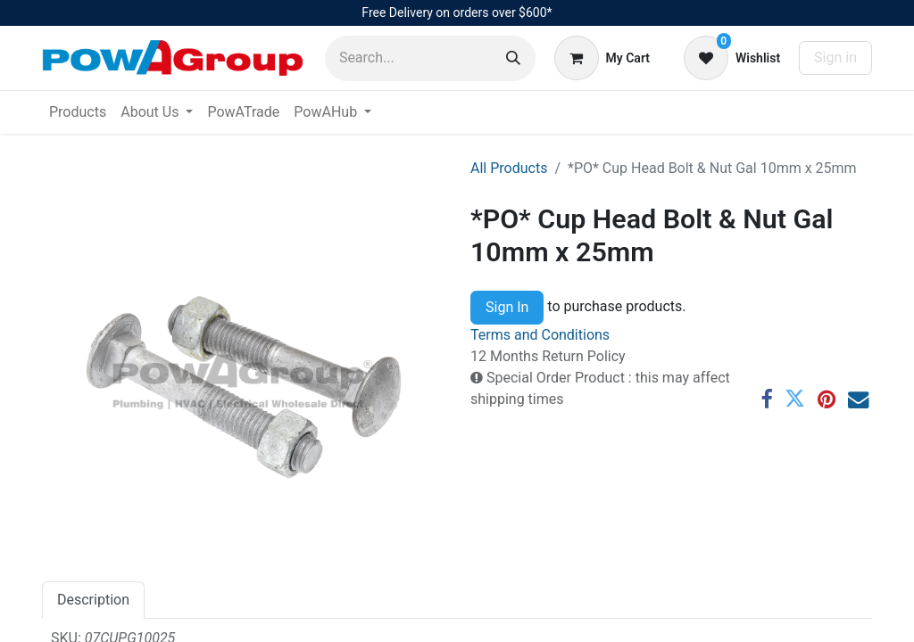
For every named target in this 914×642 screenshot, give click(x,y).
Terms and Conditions (540, 334)
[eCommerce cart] (602, 57)
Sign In (507, 307)
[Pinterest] (826, 399)
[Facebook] (766, 399)
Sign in (835, 57)
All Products (508, 168)
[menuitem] (77, 112)
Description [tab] (93, 599)
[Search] (513, 58)
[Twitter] (795, 399)
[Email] (858, 399)
